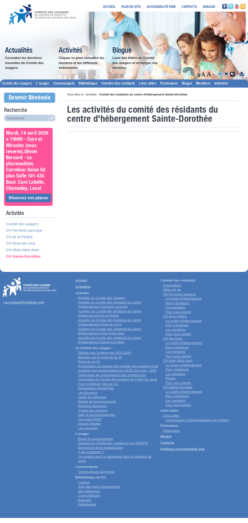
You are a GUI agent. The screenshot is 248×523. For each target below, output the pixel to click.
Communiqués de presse (96, 472)
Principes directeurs (92, 406)
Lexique (83, 482)
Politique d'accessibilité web (182, 449)
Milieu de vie (172, 290)
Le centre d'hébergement (184, 298)
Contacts (189, 6)
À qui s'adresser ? (91, 452)
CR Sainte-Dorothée (178, 387)
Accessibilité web (161, 6)
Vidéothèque (87, 504)
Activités (70, 50)
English (209, 6)
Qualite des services (93, 410)
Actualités (18, 50)
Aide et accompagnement (96, 415)
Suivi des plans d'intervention (99, 487)
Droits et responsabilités (95, 439)
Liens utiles (147, 84)
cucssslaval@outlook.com (23, 302)
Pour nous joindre (178, 312)
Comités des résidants (118, 84)
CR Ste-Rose (172, 338)
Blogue (122, 50)
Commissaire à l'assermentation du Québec (197, 420)
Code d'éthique (89, 495)
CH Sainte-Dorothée (23, 256)
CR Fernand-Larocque (179, 294)
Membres (203, 84)
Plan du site (131, 6)
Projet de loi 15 (89, 362)
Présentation (172, 285)
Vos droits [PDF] (90, 419)
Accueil (109, 6)
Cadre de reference (92, 397)
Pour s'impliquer (177, 303)
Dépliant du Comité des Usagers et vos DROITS (113, 443)
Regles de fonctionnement (97, 402)
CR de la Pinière (175, 316)
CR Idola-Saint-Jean (178, 361)
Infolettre (221, 84)
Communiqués (64, 84)
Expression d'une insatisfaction (100, 448)
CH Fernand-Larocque (24, 230)
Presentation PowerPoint (96, 388)
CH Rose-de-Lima (20, 243)
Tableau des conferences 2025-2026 (104, 353)
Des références (89, 491)
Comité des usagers (17, 84)
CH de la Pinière (19, 237)
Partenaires (169, 84)
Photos (171, 378)
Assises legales (89, 424)
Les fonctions (87, 393)
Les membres (88, 428)
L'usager (42, 84)
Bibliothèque (88, 84)
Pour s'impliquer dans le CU (98, 384)
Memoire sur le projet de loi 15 (100, 357)
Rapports (84, 500)
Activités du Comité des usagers (101, 298)
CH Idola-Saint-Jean (22, 250)
